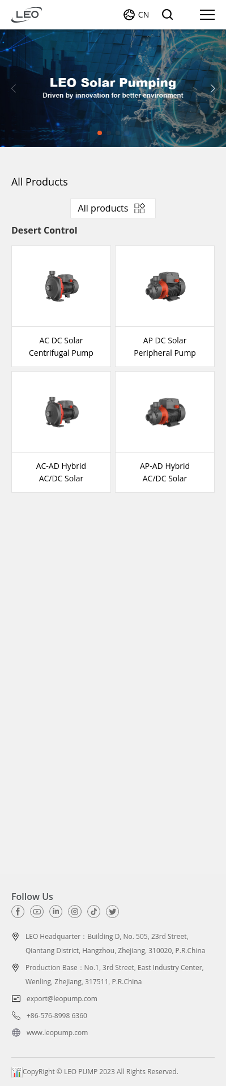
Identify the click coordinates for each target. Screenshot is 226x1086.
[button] (212, 88)
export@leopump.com (62, 998)
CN (143, 14)
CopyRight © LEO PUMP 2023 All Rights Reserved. (94, 1071)
